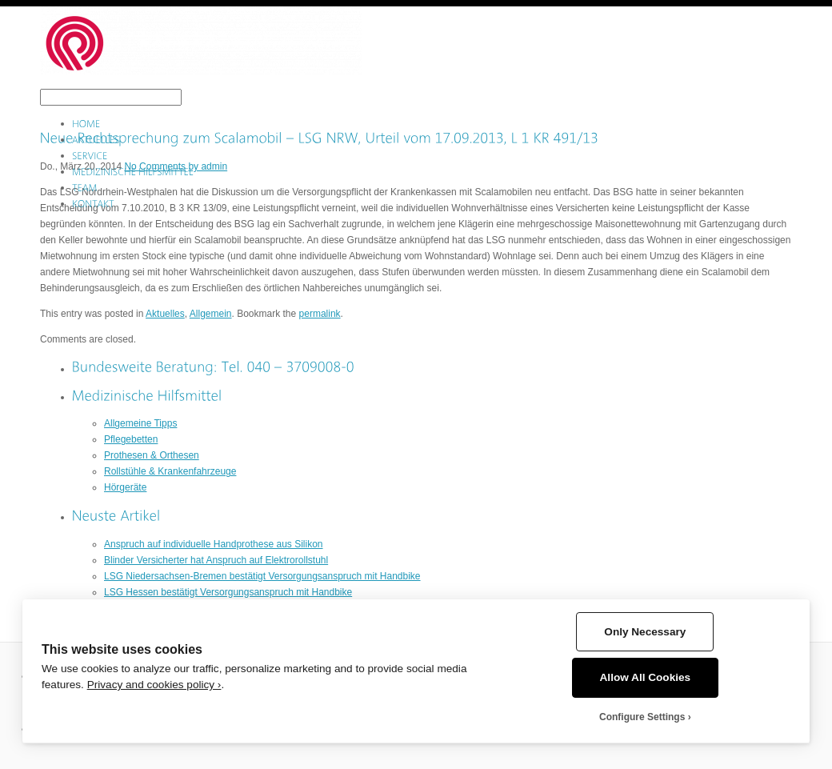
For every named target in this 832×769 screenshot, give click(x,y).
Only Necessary (645, 632)
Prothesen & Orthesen (151, 455)
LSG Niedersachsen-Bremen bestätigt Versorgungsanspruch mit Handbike (262, 576)
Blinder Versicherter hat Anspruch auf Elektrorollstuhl (216, 560)
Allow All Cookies (645, 677)
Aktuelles (165, 313)
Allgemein (211, 313)
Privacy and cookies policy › (154, 685)
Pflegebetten (131, 439)
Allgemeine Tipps (140, 423)
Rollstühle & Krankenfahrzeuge (170, 471)
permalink (320, 313)
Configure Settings (642, 717)
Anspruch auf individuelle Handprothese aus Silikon (213, 544)
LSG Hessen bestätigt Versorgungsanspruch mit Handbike (228, 592)
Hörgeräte (125, 487)
